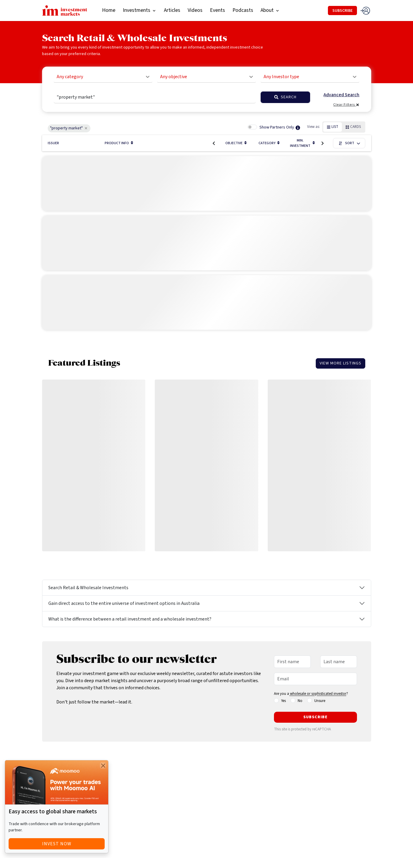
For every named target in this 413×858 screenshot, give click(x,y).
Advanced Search (341, 95)
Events (217, 10)
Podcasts (242, 10)
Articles (172, 10)
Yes (283, 700)
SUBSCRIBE (342, 11)
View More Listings (340, 363)
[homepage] (64, 10)
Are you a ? (311, 693)
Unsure (319, 700)
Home (108, 10)
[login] (365, 10)
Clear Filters (346, 104)
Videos (195, 10)
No (300, 700)
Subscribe (315, 717)
